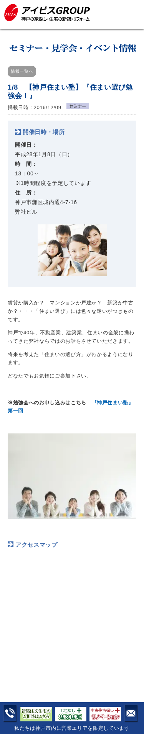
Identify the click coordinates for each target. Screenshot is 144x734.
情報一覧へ (22, 71)
